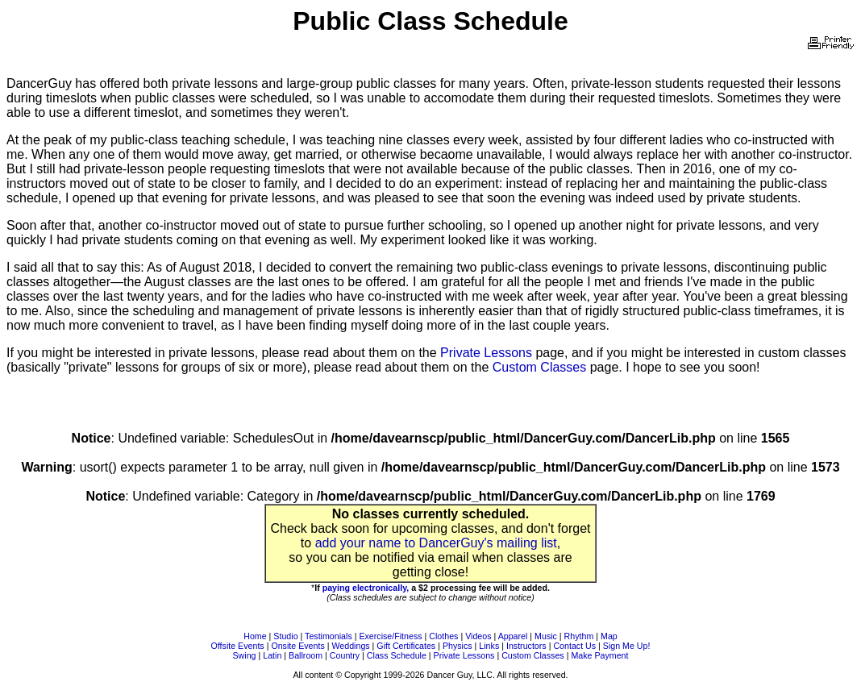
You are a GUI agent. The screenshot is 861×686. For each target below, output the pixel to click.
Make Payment (599, 655)
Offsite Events (237, 646)
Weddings (350, 646)
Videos (478, 636)
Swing (244, 655)
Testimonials (328, 636)
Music (545, 636)
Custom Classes (539, 367)
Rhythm (579, 636)
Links (489, 646)
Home (254, 636)
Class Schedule (396, 655)
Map (609, 636)
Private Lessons (486, 353)
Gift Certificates (405, 646)
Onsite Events (297, 646)
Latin (272, 655)
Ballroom (305, 655)
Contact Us (574, 646)
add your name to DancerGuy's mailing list (436, 543)
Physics (457, 646)
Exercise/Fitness (390, 636)
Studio (285, 636)
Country (345, 655)
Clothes (443, 636)
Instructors (526, 646)
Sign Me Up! (627, 646)
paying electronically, (366, 587)
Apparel (513, 636)
